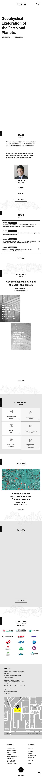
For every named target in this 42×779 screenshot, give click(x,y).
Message (30, 753)
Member (30, 751)
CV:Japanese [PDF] (32, 755)
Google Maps (7, 693)
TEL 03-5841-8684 (10, 689)
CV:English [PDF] (31, 757)
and (12, 756)
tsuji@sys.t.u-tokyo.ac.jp (11, 691)
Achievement (11, 748)
